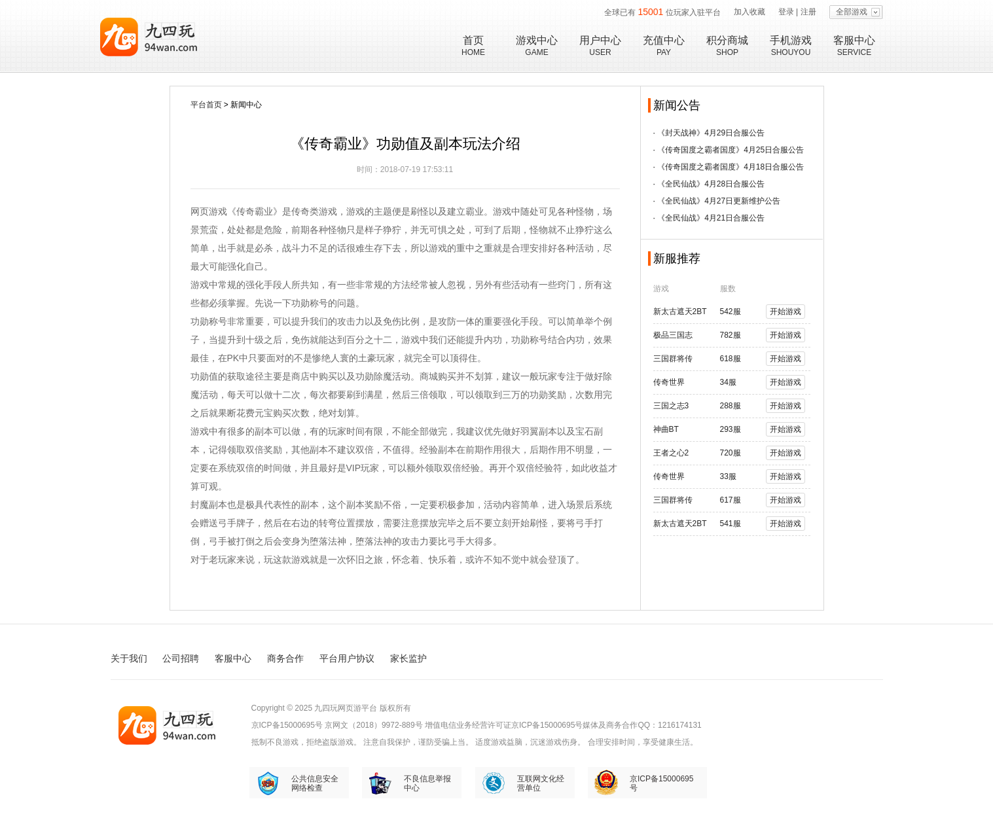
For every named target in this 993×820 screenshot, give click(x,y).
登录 (786, 11)
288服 (730, 405)
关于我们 (129, 658)
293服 (730, 429)
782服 (730, 335)
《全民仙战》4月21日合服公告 (711, 218)
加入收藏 (749, 11)
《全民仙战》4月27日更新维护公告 (718, 200)
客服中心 (233, 658)
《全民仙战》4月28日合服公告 (711, 183)
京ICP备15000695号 (287, 725)
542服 (730, 311)
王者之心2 (671, 452)
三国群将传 (673, 358)
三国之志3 (671, 405)
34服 (728, 382)
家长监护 (408, 658)
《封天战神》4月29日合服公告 (711, 132)
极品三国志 (673, 335)
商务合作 (285, 658)
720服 (730, 452)
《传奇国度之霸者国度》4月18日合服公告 (730, 166)
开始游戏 (785, 311)
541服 (730, 523)
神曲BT (666, 429)
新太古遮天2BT (680, 311)
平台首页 (206, 104)
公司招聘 (180, 658)
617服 (730, 500)
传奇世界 (669, 382)
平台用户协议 (346, 658)
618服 (730, 358)
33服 (728, 476)
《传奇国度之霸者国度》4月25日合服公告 (730, 149)
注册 (808, 11)
